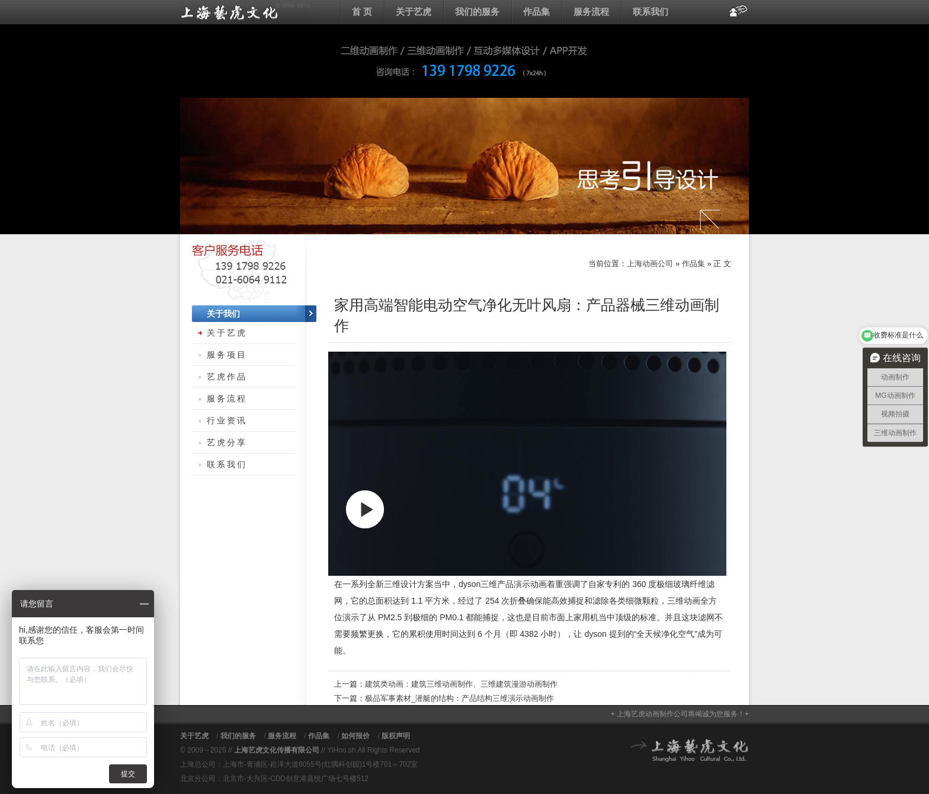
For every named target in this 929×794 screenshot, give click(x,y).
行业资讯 (227, 420)
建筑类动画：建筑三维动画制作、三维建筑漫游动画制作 (461, 684)
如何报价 (355, 736)
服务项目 (227, 354)
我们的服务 (477, 12)
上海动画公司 (245, 12)
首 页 (362, 12)
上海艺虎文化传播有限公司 (276, 750)
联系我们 (650, 12)
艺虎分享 (227, 442)
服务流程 (591, 12)
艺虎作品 (227, 376)
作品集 (536, 12)
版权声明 (396, 736)
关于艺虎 (413, 12)
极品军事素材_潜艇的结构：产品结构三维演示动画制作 (459, 698)
